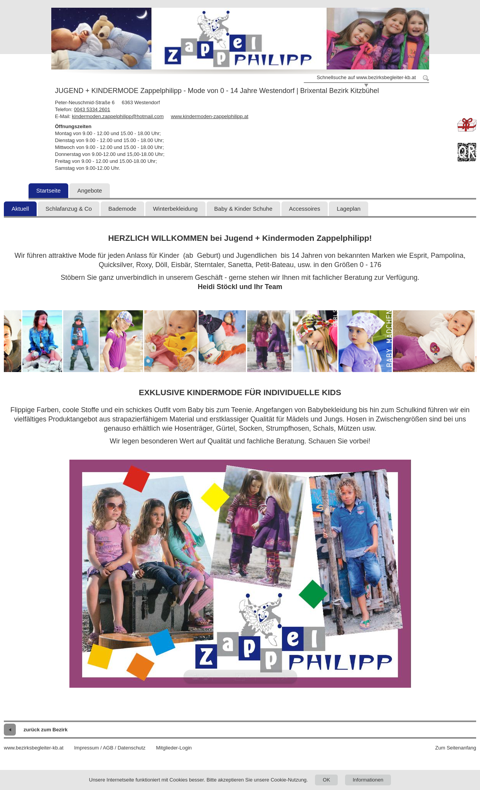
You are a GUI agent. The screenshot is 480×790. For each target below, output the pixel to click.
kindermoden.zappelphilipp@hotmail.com (118, 116)
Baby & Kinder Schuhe (243, 208)
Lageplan (348, 208)
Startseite (48, 190)
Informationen (368, 780)
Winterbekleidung (175, 208)
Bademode (122, 208)
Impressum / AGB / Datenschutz (109, 748)
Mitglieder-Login (174, 748)
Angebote (89, 190)
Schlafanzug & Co (68, 208)
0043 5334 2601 (92, 109)
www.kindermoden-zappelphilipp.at (209, 116)
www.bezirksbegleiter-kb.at (34, 748)
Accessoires (304, 208)
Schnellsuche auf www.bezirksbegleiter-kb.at (366, 77)
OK (326, 780)
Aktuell (20, 208)
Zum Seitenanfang (455, 748)
